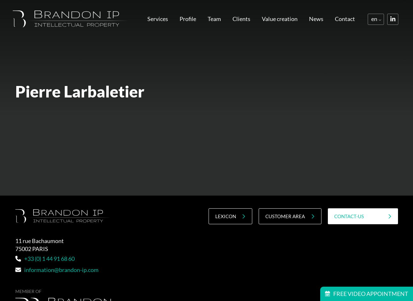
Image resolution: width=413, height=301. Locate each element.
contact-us (363, 216)
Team (214, 18)
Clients (241, 18)
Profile (188, 18)
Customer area (289, 216)
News (316, 18)
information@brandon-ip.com (57, 269)
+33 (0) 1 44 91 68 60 (45, 258)
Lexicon (230, 216)
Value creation (280, 18)
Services (157, 18)
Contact (345, 18)
